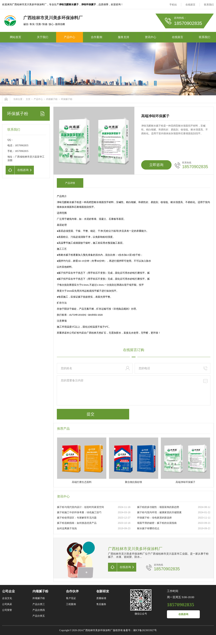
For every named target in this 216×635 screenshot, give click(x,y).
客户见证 (71, 598)
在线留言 (190, 4)
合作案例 (96, 37)
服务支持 (123, 37)
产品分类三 (38, 604)
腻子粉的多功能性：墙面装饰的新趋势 (158, 507)
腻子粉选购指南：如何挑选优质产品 (77, 523)
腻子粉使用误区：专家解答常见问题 (77, 517)
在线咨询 (183, 614)
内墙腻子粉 (52, 99)
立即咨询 (156, 165)
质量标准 (101, 598)
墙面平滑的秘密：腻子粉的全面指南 (157, 523)
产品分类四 (38, 610)
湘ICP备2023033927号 (145, 630)
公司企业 (8, 591)
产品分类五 (38, 616)
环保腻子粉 (66, 99)
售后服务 (101, 604)
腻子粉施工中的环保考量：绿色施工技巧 (79, 512)
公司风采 (7, 604)
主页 (28, 99)
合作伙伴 (72, 591)
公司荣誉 (7, 610)
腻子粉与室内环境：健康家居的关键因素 (159, 512)
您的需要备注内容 (133, 390)
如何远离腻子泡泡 (67, 528)
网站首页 (15, 37)
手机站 (173, 4)
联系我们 (209, 4)
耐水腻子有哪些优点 (148, 528)
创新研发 (102, 591)
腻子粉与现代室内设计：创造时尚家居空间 (80, 507)
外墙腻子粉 (38, 598)
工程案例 (71, 604)
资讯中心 (150, 37)
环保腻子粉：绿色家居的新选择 (154, 517)
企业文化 (7, 598)
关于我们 (42, 37)
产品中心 (69, 37)
